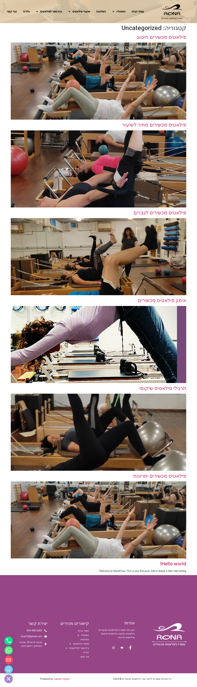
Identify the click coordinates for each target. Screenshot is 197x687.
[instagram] (112, 648)
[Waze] (8, 669)
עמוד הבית (138, 11)
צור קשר (12, 11)
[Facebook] (130, 648)
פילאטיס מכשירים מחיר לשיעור (154, 125)
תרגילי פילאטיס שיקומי (162, 388)
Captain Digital (61, 678)
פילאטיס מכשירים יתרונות (159, 476)
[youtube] (121, 648)
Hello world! (173, 564)
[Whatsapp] (8, 650)
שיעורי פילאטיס (79, 11)
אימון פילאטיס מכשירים (162, 300)
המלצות (101, 11)
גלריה (26, 11)
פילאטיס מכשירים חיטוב (161, 37)
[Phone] (8, 641)
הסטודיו (119, 11)
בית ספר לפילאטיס (49, 11)
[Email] (8, 660)
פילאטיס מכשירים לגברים (160, 213)
